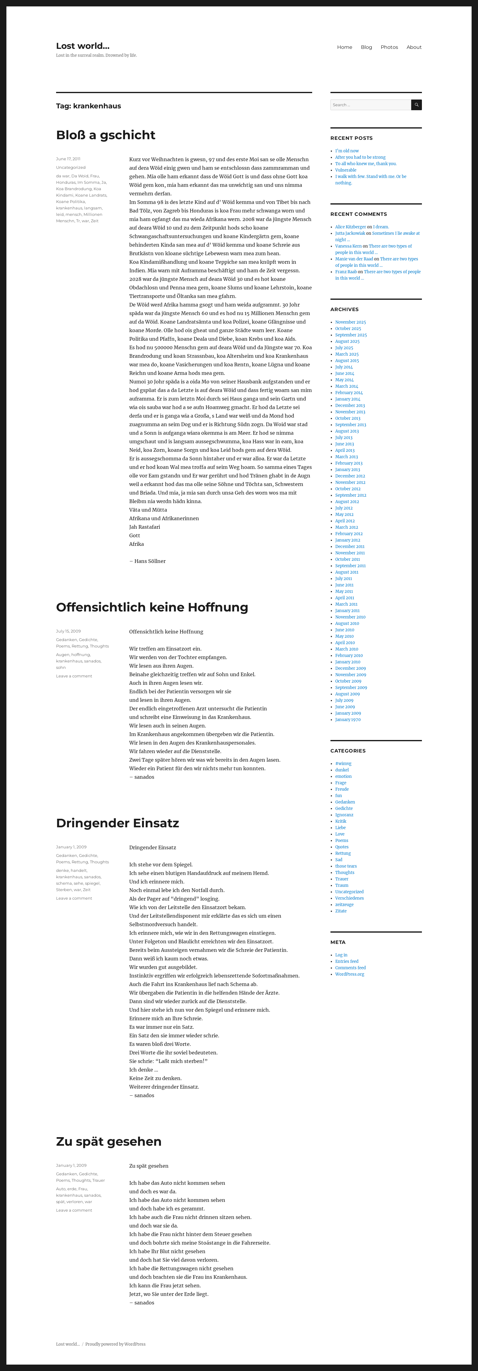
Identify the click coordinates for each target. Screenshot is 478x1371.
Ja (104, 182)
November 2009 (350, 674)
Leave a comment (74, 675)
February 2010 (349, 655)
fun (338, 795)
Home (344, 47)
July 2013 (343, 437)
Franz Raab (346, 271)
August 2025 (347, 341)
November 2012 (350, 482)
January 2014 (347, 399)
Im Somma (88, 182)
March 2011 (346, 604)
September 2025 (351, 335)
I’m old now (347, 151)
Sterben (64, 889)
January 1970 (348, 719)
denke (62, 870)
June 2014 (344, 373)
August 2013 (347, 431)
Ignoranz (344, 815)
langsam (93, 207)
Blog (366, 47)
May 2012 (344, 514)
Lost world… (82, 46)
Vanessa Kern (348, 246)
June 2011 (344, 585)
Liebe (340, 827)
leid (60, 214)
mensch (74, 214)
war (85, 220)
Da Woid (79, 175)
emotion (343, 776)
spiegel (92, 883)
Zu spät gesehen (109, 1141)
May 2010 (344, 636)
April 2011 (344, 597)
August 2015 (347, 360)
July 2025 (344, 347)
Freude (342, 789)
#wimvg (343, 763)
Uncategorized (71, 167)
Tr (78, 220)
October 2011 (347, 559)
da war (63, 175)
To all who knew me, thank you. (366, 163)
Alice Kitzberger (350, 227)
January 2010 (347, 662)
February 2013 (348, 463)
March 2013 (346, 456)
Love (339, 834)
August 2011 (346, 572)
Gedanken (66, 639)
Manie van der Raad (354, 259)
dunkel (342, 770)
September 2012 (350, 495)
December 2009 (350, 668)
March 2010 (346, 649)
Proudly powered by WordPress (115, 1344)
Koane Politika (70, 201)
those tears (346, 866)
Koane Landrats (90, 195)
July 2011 (343, 578)
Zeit (94, 220)
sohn (61, 667)
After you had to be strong (360, 157)
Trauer (98, 1180)
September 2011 (350, 565)
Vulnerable (345, 170)
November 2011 (350, 553)
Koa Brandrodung (74, 188)
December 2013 (350, 405)
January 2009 (348, 713)
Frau (94, 175)
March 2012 (346, 527)
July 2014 (344, 367)
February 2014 (349, 392)
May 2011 (344, 591)
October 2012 (348, 488)
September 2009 (351, 687)
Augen (63, 654)
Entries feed (346, 961)
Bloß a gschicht (105, 134)
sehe (78, 883)
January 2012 (347, 540)
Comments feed (350, 967)
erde (72, 1188)
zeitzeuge (344, 904)
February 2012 (349, 533)
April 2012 (345, 521)
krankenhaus (69, 207)
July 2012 (344, 508)
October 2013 (347, 418)
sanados (92, 660)
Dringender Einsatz (117, 822)
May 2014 (344, 380)
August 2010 (347, 623)
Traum (341, 885)
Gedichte (88, 639)
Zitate (341, 911)
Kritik (340, 821)
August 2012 (347, 501)
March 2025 (347, 354)
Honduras (66, 182)
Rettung (80, 646)
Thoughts (99, 646)
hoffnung (80, 654)
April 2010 (345, 642)
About (414, 47)
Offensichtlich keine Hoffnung (152, 607)
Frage (340, 782)
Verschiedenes (349, 898)
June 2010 (344, 630)
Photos (389, 47)
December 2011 (350, 546)
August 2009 (347, 694)
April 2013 (345, 450)
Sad (338, 859)
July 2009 (344, 700)
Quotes (342, 847)
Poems (63, 646)
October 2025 (348, 328)
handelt (79, 870)
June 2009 (345, 706)
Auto (61, 1188)
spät (60, 1201)
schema (64, 883)
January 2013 (347, 469)
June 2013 (344, 444)
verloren (74, 1201)
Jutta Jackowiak (350, 233)
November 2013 (350, 412)
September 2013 (350, 424)
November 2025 (350, 322)
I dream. (381, 227)
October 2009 (348, 681)
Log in (341, 955)
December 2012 (350, 476)
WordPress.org (349, 974)
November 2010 (350, 617)
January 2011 (347, 610)
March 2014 (346, 386)
